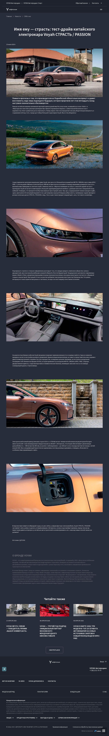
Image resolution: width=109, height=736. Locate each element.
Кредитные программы (26, 718)
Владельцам (75, 692)
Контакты (52, 681)
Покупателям (42, 692)
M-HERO (21, 681)
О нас (105, 692)
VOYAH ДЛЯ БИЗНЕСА (36, 681)
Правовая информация (60, 727)
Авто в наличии (8, 681)
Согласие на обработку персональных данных (88, 727)
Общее (8, 718)
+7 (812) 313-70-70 (95, 670)
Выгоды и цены (46, 718)
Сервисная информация (67, 718)
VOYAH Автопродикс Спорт (33, 3)
